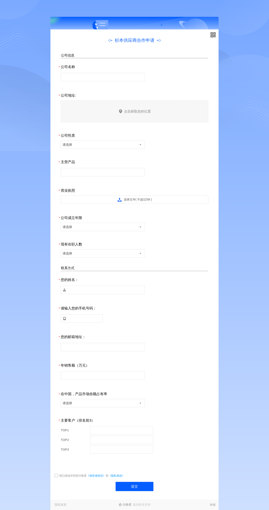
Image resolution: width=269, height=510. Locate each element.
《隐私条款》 (116, 475)
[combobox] (103, 144)
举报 (213, 504)
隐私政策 (60, 504)
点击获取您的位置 (134, 111)
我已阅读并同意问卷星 (73, 475)
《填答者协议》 (96, 475)
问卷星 (127, 504)
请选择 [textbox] (67, 144)
